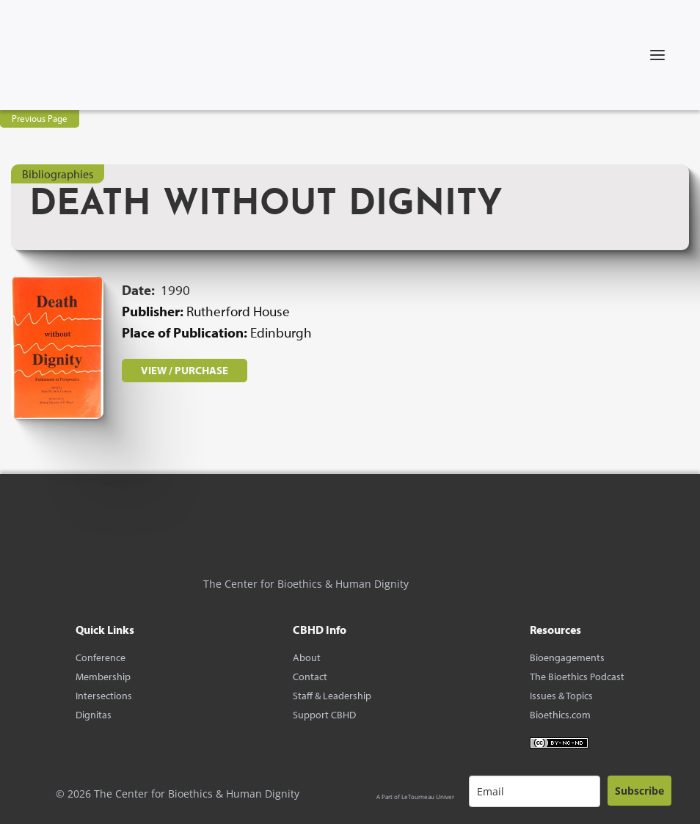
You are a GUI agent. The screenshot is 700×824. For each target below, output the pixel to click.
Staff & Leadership (332, 695)
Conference (100, 657)
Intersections (104, 695)
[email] (534, 791)
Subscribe (639, 791)
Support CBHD (324, 714)
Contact (310, 676)
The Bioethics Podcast (577, 676)
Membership (103, 676)
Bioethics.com (560, 714)
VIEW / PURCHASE (184, 370)
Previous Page (40, 118)
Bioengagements (567, 657)
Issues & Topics (561, 695)
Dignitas (94, 714)
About (307, 657)
